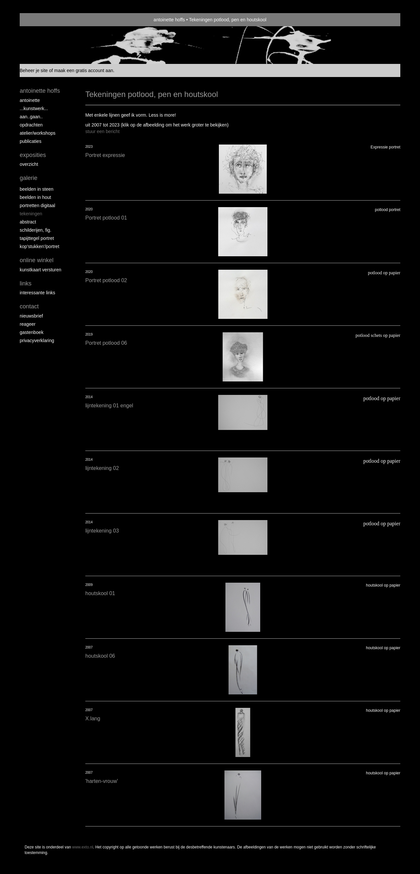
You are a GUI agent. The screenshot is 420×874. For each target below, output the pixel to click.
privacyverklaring (37, 340)
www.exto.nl (82, 847)
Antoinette (30, 100)
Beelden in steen (36, 189)
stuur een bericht (102, 131)
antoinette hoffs (169, 19)
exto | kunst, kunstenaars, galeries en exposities (38, 19)
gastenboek (31, 332)
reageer (27, 324)
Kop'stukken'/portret (39, 246)
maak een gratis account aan (83, 70)
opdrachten (31, 124)
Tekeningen (31, 213)
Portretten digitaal (37, 205)
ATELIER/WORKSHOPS (37, 133)
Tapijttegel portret (37, 238)
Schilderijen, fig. (36, 230)
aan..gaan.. (31, 116)
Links (26, 283)
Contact (29, 306)
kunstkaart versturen (40, 269)
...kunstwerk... (34, 108)
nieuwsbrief (31, 316)
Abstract (28, 221)
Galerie (28, 178)
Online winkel (36, 260)
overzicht (29, 164)
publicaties (30, 141)
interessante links (37, 292)
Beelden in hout (35, 197)
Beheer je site (34, 70)
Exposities (33, 155)
